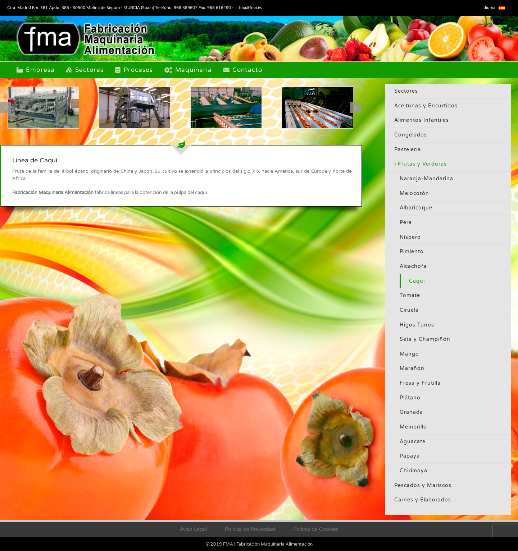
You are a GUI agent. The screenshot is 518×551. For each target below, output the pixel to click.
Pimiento (412, 252)
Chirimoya (413, 471)
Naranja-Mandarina (426, 179)
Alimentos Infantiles (421, 120)
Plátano (410, 398)
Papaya (410, 456)
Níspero (410, 237)
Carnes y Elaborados (422, 500)
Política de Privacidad (250, 529)
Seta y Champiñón (425, 339)
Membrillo (413, 427)
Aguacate (413, 442)
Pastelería (407, 150)
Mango (409, 354)
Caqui (417, 281)
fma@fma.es (250, 7)
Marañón (412, 368)
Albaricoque (416, 208)
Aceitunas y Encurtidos (426, 106)
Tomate (410, 295)
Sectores (406, 91)
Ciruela (409, 310)
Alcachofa (413, 266)
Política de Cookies (315, 529)
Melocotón (414, 193)
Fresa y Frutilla (420, 383)
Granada (411, 412)
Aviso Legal (193, 529)
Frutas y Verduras (422, 164)
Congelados (410, 135)
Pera (406, 222)
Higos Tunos (417, 325)
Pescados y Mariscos (422, 485)
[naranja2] (317, 107)
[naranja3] (226, 107)
